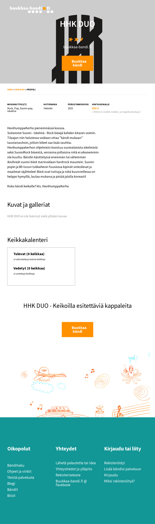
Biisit (11, 495)
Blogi (11, 483)
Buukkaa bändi (79, 63)
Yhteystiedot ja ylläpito (74, 469)
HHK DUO (20, 89)
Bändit (12, 489)
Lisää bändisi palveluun (122, 469)
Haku (10, 89)
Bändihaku (15, 465)
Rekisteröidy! (114, 462)
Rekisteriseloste (68, 475)
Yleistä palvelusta (20, 477)
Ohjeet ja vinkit (19, 471)
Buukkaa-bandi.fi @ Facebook (71, 483)
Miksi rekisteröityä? (119, 481)
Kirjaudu (111, 475)
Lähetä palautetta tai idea (76, 462)
